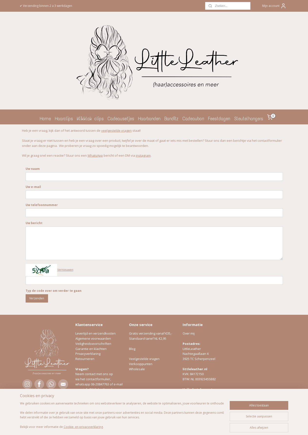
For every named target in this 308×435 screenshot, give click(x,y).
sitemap (134, 426)
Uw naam (32, 169)
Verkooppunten (140, 364)
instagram (143, 155)
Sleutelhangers (248, 118)
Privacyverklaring (87, 353)
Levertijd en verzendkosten (95, 333)
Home (45, 118)
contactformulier (98, 379)
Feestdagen (219, 118)
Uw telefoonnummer (41, 205)
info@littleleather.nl (97, 389)
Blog (132, 349)
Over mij (189, 333)
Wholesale (137, 369)
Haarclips (64, 118)
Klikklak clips (90, 118)
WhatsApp (95, 155)
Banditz (171, 118)
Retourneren (84, 359)
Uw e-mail (33, 187)
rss (144, 426)
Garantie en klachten (91, 349)
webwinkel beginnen (163, 426)
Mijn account (274, 6)
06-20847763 (100, 384)
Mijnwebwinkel (206, 426)
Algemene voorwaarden (93, 338)
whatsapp (83, 384)
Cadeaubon (193, 118)
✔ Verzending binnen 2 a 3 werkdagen (46, 6)
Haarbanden (149, 118)
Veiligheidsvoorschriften (93, 343)
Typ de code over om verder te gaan (53, 291)
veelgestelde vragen (116, 130)
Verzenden (36, 298)
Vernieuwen (65, 270)
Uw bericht (33, 223)
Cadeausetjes (121, 118)
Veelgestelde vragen (144, 359)
